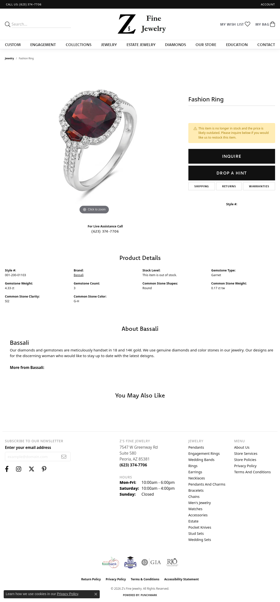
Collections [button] (78, 44)
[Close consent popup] (95, 594)
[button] (267, 4)
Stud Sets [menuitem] (196, 533)
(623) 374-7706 (105, 231)
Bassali (78, 275)
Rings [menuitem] (193, 465)
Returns (229, 186)
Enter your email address (28, 447)
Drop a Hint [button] (231, 173)
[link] (23, 4)
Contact (266, 44)
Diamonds (175, 44)
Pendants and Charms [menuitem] (206, 484)
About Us (241, 447)
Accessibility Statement (181, 579)
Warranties (259, 186)
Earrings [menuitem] (195, 472)
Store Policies (245, 459)
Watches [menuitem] (195, 509)
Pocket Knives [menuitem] (199, 527)
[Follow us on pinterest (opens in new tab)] (44, 469)
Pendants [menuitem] (196, 447)
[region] (94, 141)
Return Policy (91, 579)
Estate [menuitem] (193, 521)
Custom (13, 44)
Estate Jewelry (141, 44)
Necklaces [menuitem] (196, 478)
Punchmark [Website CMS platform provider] (149, 595)
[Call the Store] (133, 465)
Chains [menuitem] (194, 496)
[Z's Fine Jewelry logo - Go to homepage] (140, 24)
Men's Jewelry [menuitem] (199, 502)
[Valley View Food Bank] (110, 562)
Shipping (201, 186)
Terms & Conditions (145, 579)
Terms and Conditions (252, 472)
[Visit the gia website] (151, 562)
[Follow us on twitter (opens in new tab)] (31, 469)
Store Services (245, 453)
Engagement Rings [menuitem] (204, 453)
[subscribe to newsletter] (63, 456)
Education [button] (237, 44)
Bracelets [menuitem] (196, 490)
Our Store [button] (206, 44)
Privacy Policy (245, 465)
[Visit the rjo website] (172, 562)
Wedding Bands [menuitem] (201, 459)
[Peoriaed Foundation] (130, 562)
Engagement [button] (43, 44)
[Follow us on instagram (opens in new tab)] (19, 469)
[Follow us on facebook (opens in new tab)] (6, 469)
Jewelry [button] (109, 44)
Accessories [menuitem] (198, 515)
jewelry (9, 58)
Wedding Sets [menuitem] (199, 539)
